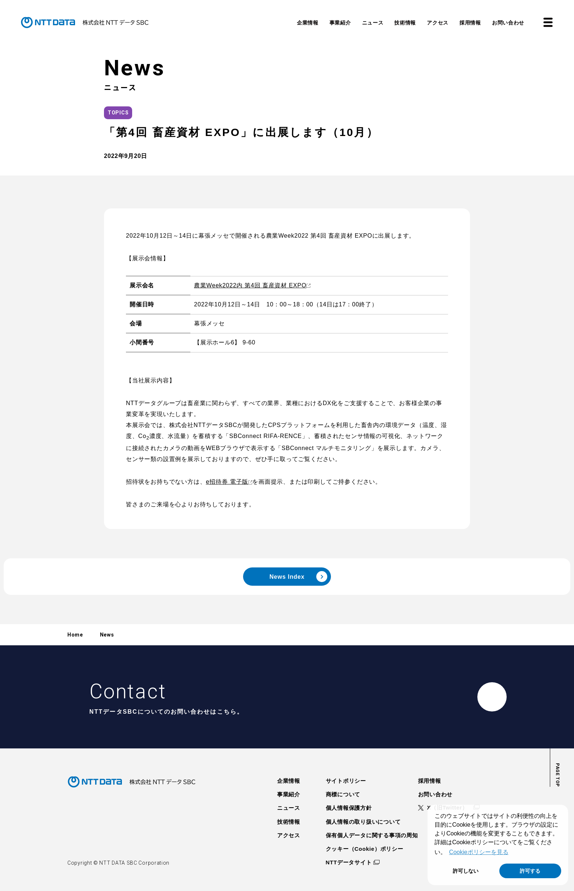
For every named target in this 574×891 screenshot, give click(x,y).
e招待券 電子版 (227, 482)
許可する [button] (530, 871)
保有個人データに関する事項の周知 (372, 835)
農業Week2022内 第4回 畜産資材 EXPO (250, 285)
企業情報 (288, 781)
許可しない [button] (465, 871)
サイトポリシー (346, 781)
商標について (343, 794)
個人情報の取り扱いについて (363, 822)
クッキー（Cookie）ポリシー (364, 849)
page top (557, 775)
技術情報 (288, 822)
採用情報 (429, 781)
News (107, 635)
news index (298, 576)
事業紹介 (288, 794)
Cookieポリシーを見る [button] (478, 852)
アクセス (288, 835)
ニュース (288, 808)
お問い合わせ (435, 794)
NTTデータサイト (349, 862)
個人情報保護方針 (349, 808)
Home (75, 635)
